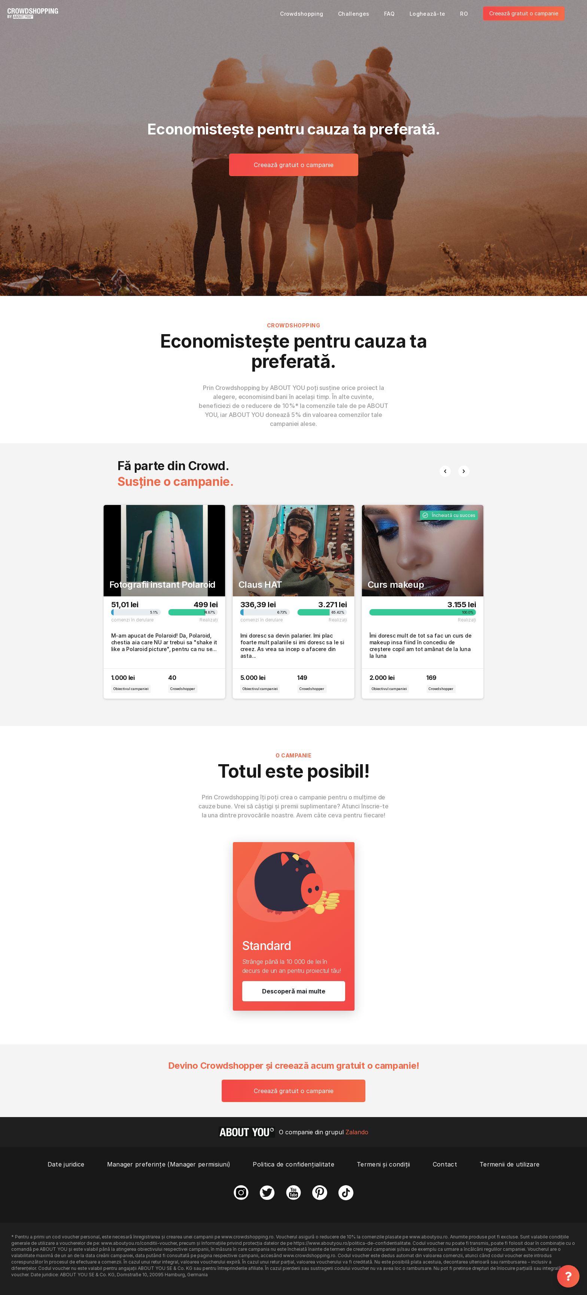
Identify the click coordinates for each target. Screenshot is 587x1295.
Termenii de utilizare (509, 1164)
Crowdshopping (301, 13)
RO (464, 13)
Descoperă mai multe (293, 991)
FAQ (389, 13)
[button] (445, 471)
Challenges (353, 13)
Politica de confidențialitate (293, 1164)
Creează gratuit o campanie (523, 13)
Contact (445, 1164)
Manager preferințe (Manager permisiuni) (169, 1164)
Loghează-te (427, 13)
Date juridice (66, 1164)
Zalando (357, 1132)
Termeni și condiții (383, 1164)
